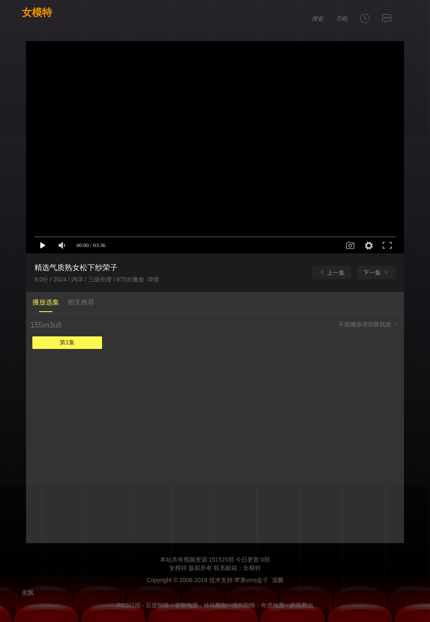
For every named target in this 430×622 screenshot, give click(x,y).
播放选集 (45, 302)
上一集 (332, 272)
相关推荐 (81, 302)
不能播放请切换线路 (369, 324)
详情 (153, 279)
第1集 (67, 342)
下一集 (376, 272)
